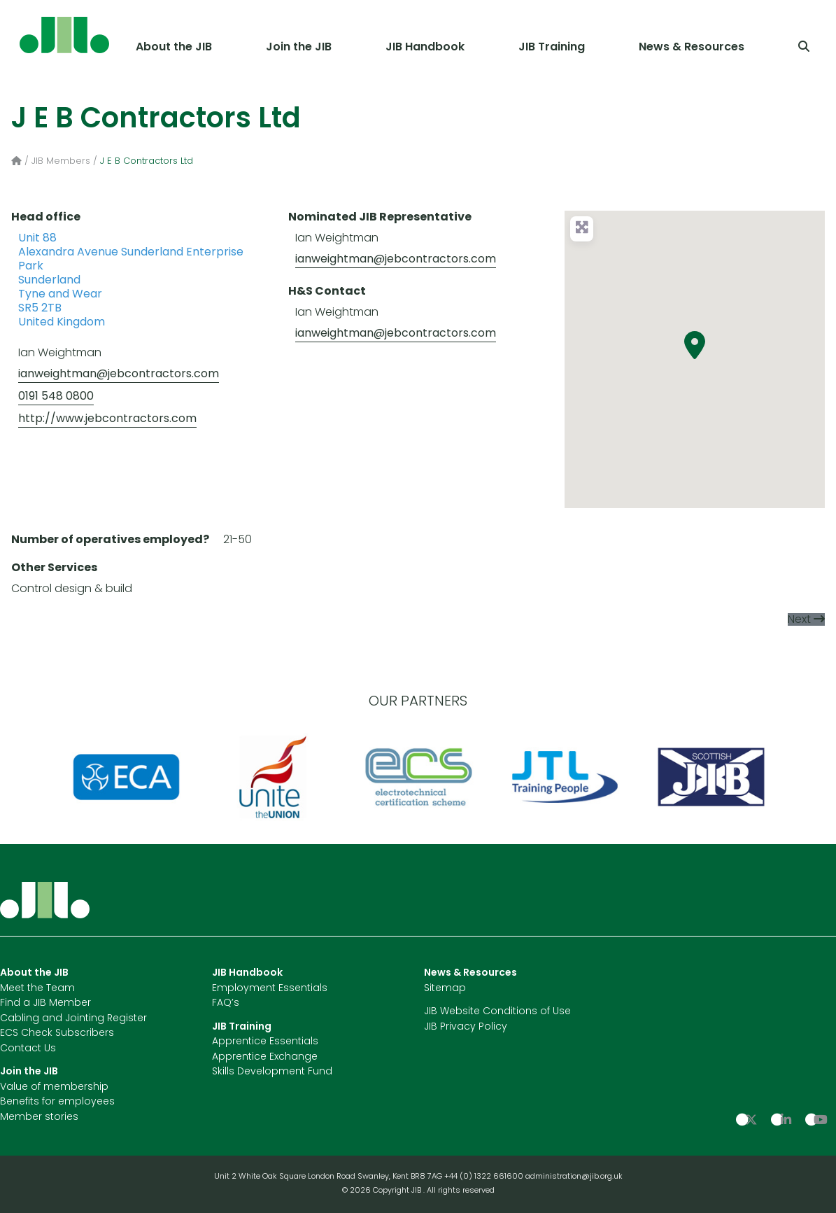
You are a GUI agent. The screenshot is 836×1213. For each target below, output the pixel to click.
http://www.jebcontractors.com (107, 419)
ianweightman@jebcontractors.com (118, 374)
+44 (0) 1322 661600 (484, 1177)
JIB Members (60, 161)
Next (799, 620)
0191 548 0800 (56, 396)
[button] (694, 345)
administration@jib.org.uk (574, 1177)
